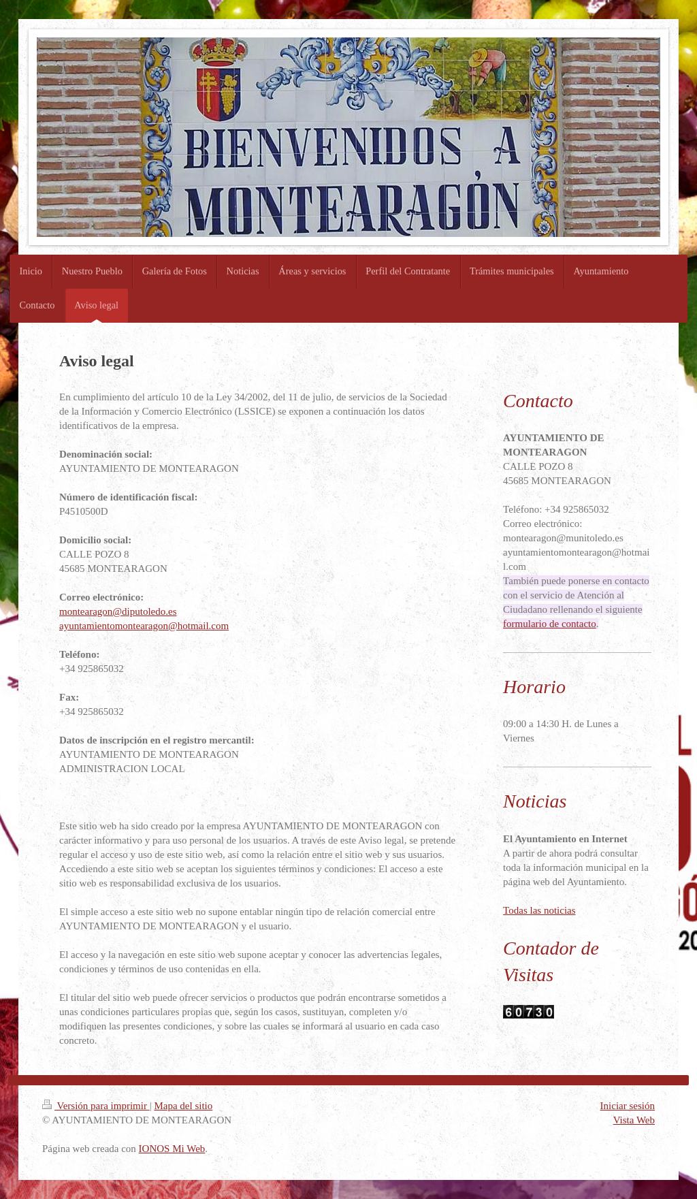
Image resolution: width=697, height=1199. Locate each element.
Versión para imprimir (96, 1105)
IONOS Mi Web (172, 1148)
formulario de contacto (549, 623)
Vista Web (634, 1120)
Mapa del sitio (183, 1105)
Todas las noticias (539, 910)
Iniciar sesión (627, 1105)
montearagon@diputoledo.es (118, 611)
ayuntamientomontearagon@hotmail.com (144, 625)
